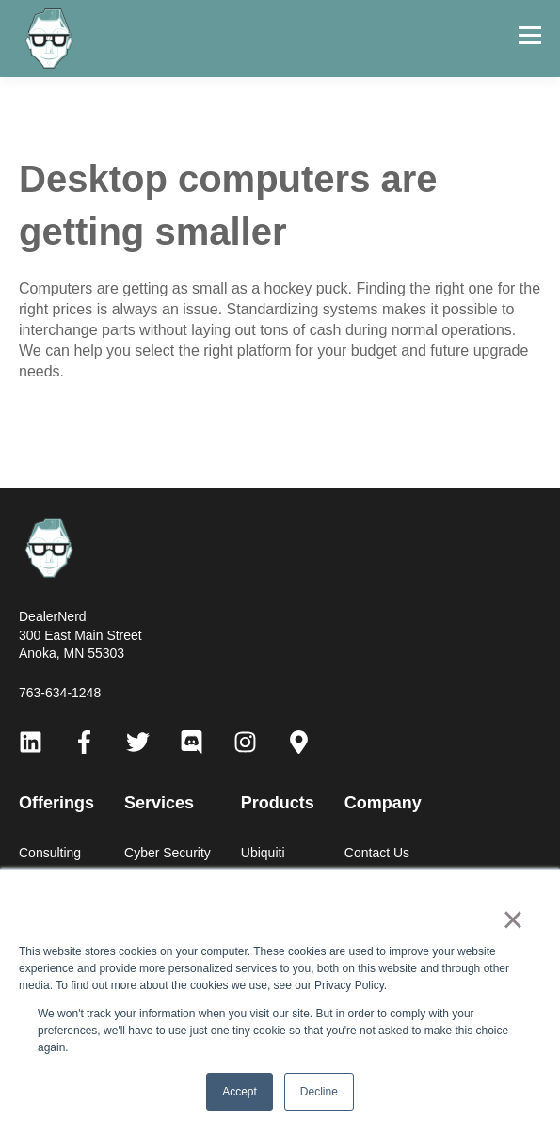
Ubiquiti (263, 852)
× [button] (512, 919)
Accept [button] (239, 1091)
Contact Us (376, 852)
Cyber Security (167, 852)
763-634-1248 (60, 692)
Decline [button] (319, 1091)
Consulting (50, 852)
